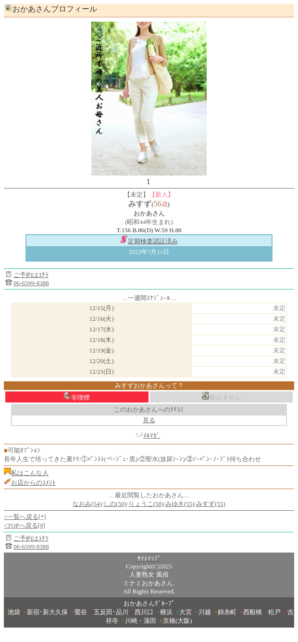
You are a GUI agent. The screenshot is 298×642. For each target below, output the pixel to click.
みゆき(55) (180, 503)
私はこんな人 (30, 473)
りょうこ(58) (146, 503)
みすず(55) (210, 503)
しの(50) (114, 503)
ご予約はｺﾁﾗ (31, 274)
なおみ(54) (87, 503)
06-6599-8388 (31, 283)
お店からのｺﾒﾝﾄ (33, 482)
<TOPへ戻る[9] (24, 525)
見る (149, 420)
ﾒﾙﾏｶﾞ (151, 435)
